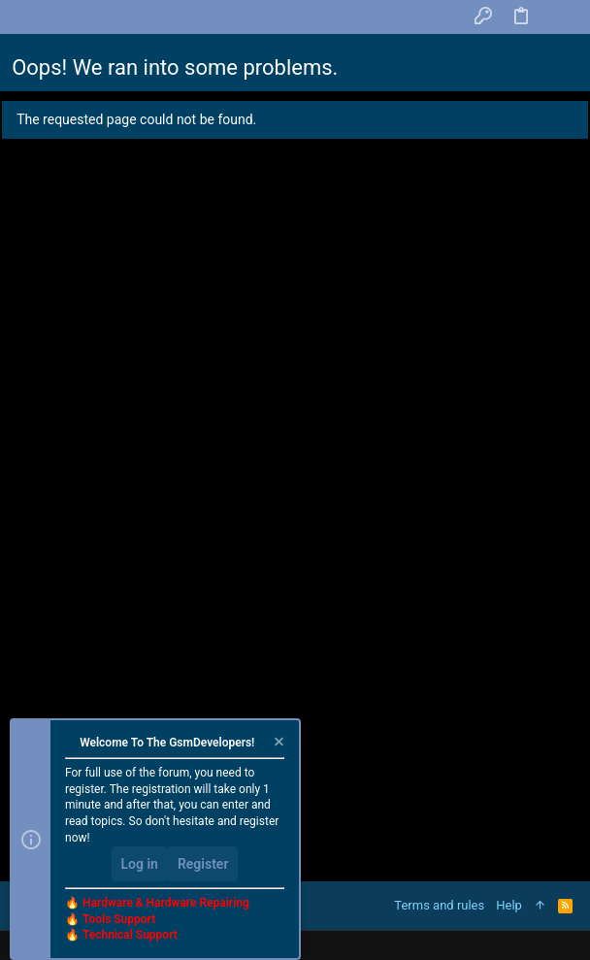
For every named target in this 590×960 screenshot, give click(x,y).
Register (203, 864)
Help (509, 905)
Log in (139, 864)
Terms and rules (439, 905)
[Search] (559, 17)
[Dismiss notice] (277, 744)
